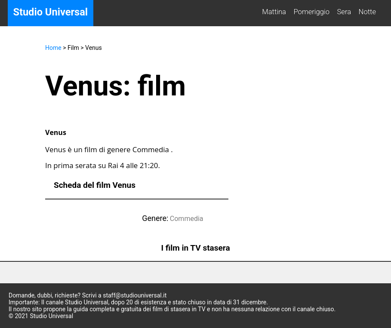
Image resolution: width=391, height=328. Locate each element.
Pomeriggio (311, 12)
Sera (344, 12)
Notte (367, 12)
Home (53, 47)
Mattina (274, 12)
